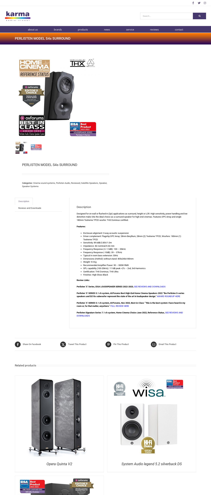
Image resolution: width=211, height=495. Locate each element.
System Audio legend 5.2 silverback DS (151, 464)
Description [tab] (23, 201)
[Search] (199, 16)
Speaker (103, 183)
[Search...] (166, 16)
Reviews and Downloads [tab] (29, 208)
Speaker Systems (30, 186)
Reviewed (75, 183)
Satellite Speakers (89, 183)
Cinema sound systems (44, 183)
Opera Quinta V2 (59, 464)
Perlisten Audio (63, 183)
